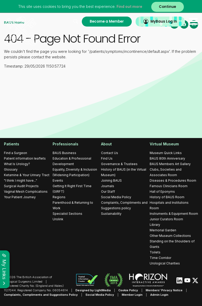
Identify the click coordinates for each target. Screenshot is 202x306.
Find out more (129, 6)
